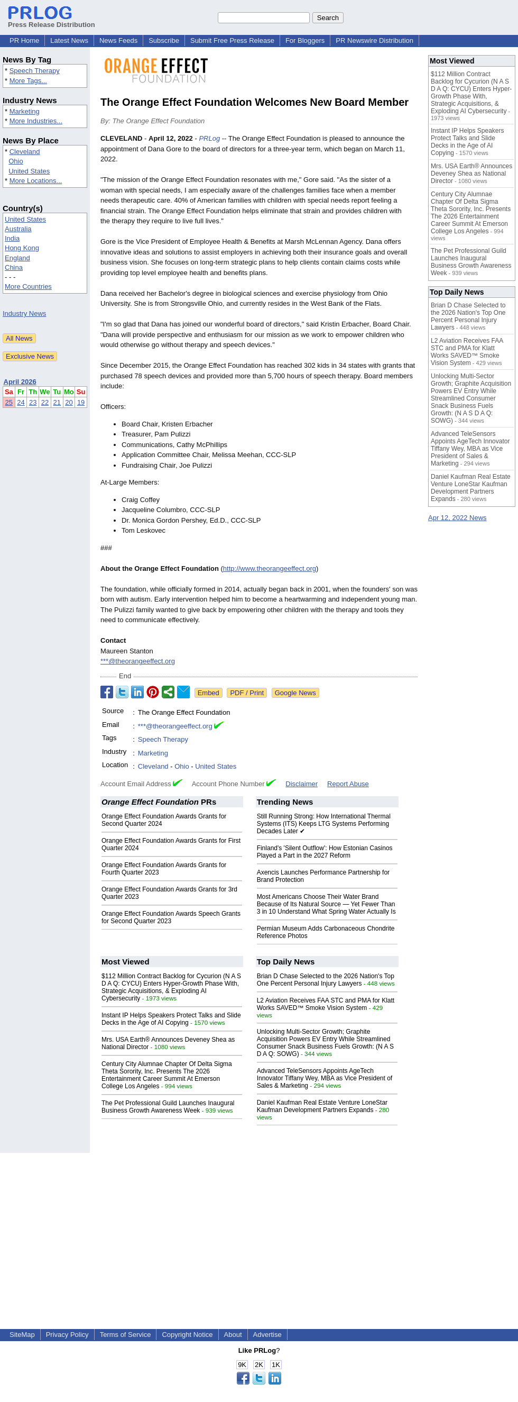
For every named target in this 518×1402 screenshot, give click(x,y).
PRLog (209, 138)
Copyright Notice (187, 1335)
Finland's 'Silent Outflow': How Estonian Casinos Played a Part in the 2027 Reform (325, 851)
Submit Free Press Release (232, 40)
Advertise (267, 1335)
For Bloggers (305, 40)
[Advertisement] (259, 1227)
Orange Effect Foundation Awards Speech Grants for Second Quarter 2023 (170, 917)
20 (68, 402)
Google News (295, 693)
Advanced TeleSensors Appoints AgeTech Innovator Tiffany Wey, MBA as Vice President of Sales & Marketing (325, 1078)
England (17, 258)
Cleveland (25, 152)
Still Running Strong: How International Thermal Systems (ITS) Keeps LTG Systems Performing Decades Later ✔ (324, 824)
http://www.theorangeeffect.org (269, 568)
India (12, 238)
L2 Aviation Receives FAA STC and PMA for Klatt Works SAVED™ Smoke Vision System (326, 1004)
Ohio (15, 161)
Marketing (25, 111)
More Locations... (36, 181)
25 (9, 402)
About (233, 1335)
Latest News (69, 40)
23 (32, 402)
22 (45, 402)
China (14, 267)
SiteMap (22, 1335)
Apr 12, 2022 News (457, 518)
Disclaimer (301, 784)
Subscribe (164, 40)
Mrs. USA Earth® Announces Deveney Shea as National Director (471, 173)
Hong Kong (22, 248)
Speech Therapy (35, 71)
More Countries (28, 286)
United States (29, 171)
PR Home (24, 40)
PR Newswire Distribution (374, 40)
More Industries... (36, 121)
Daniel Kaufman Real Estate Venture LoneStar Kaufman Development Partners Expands (322, 1106)
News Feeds (118, 40)
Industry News (24, 313)
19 (81, 402)
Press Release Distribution (51, 21)
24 (20, 402)
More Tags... (28, 81)
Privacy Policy (67, 1335)
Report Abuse (348, 784)
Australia (18, 229)
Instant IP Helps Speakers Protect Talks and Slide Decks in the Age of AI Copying (171, 1019)
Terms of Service (125, 1335)
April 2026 (20, 382)
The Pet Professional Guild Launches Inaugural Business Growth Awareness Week (168, 1106)
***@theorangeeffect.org (137, 661)
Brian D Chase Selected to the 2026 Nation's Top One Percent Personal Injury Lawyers (325, 979)
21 (57, 402)
